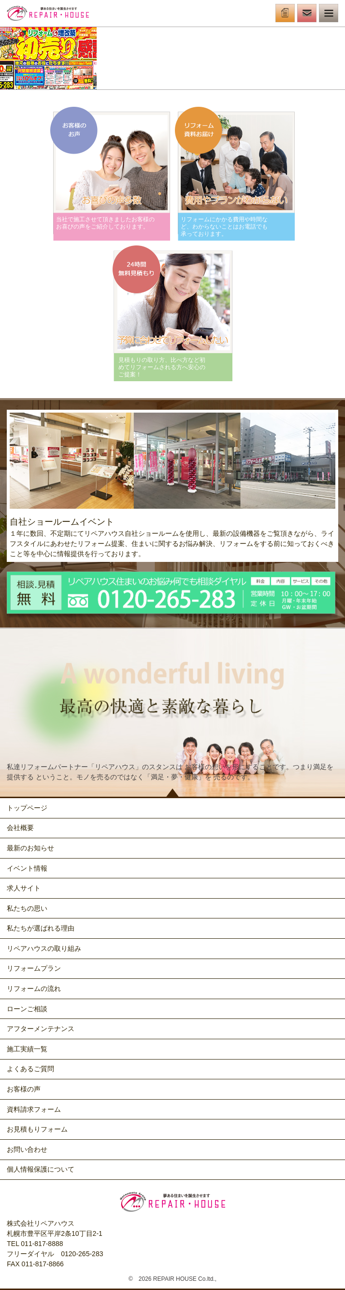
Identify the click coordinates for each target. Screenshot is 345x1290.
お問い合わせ (27, 1149)
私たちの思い (27, 908)
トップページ (27, 808)
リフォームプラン (34, 968)
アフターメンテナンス (40, 1028)
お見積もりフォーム (37, 1129)
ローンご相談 (27, 1009)
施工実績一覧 (27, 1049)
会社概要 (20, 827)
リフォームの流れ (34, 988)
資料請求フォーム (34, 1109)
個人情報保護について (40, 1169)
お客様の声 (24, 1089)
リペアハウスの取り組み (44, 948)
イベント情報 (27, 868)
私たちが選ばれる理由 (40, 928)
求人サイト (24, 888)
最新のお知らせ (30, 848)
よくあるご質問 (30, 1069)
